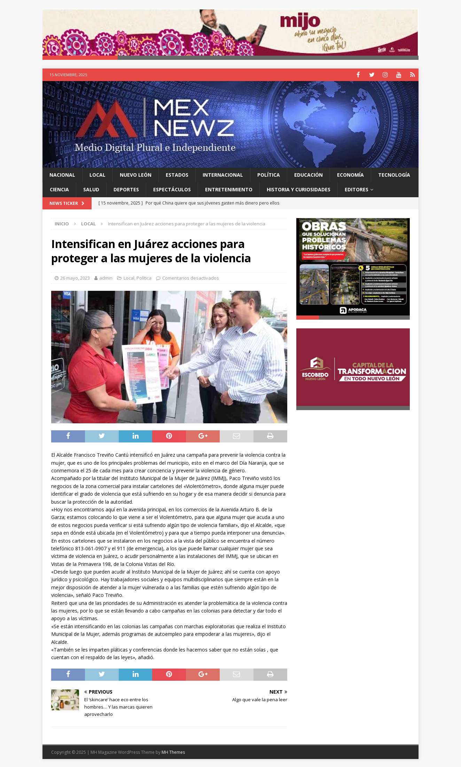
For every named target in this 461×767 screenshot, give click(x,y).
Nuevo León (135, 174)
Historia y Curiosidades (298, 189)
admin (105, 277)
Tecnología (394, 174)
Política (268, 174)
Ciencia (59, 189)
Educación (308, 174)
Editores (356, 189)
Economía (350, 174)
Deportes (126, 189)
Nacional (62, 174)
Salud (91, 189)
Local (97, 174)
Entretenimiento (228, 189)
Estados (177, 174)
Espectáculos (172, 189)
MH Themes (173, 751)
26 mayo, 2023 (75, 277)
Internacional (223, 174)
